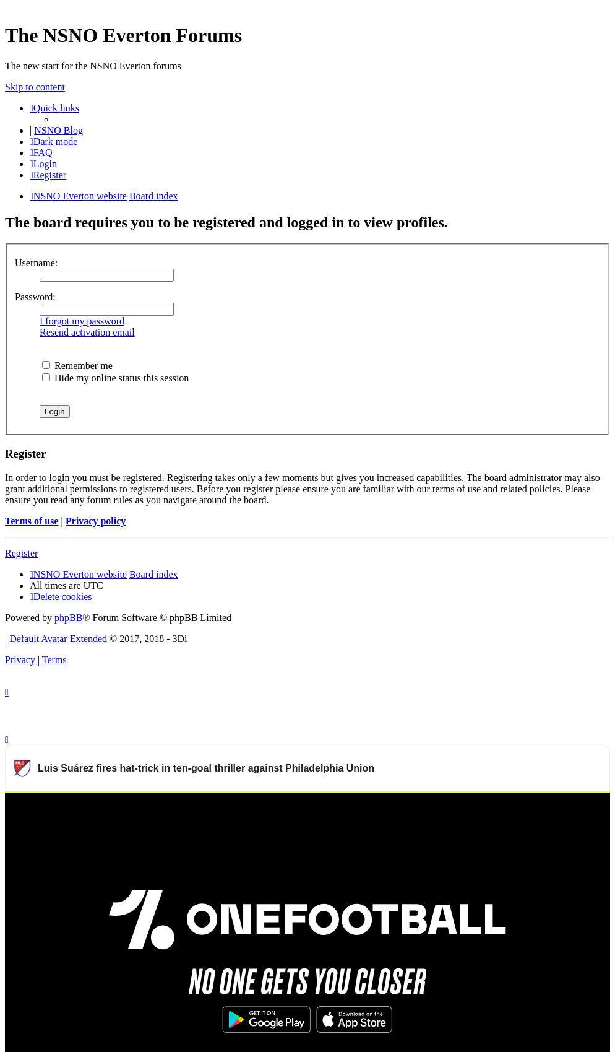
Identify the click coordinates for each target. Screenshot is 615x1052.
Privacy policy (96, 521)
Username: (36, 263)
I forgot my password (82, 321)
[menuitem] (41, 152)
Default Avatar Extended (58, 638)
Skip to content (35, 87)
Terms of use (32, 521)
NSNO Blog (58, 130)
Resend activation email (87, 332)
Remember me (77, 365)
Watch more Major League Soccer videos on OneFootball (491, 807)
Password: (35, 297)
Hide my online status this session (115, 378)
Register (21, 553)
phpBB (68, 617)
